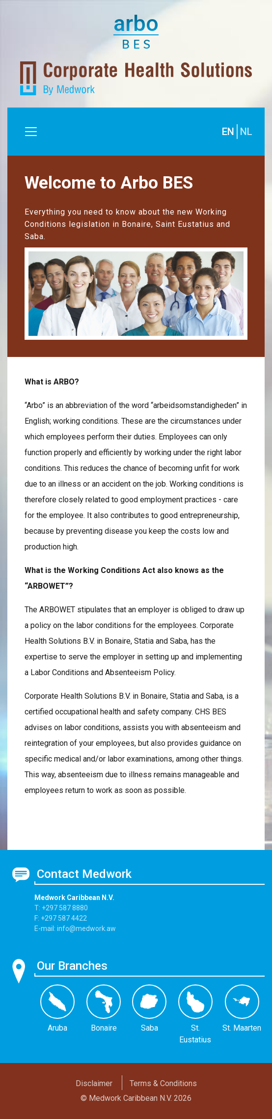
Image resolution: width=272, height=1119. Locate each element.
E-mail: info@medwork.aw (75, 928)
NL (246, 131)
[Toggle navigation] (31, 131)
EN (228, 131)
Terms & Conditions (163, 1083)
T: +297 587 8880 (61, 908)
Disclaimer (94, 1083)
